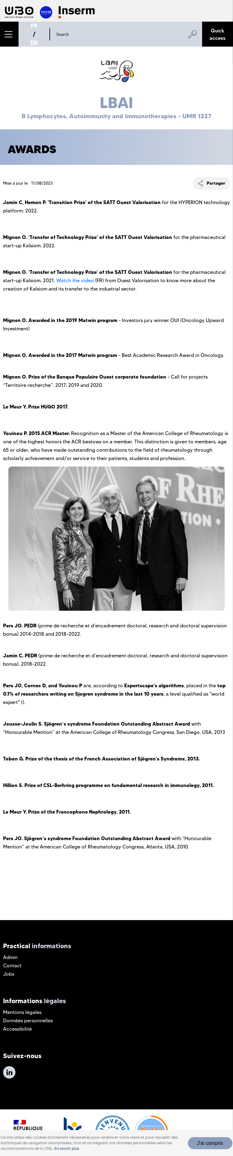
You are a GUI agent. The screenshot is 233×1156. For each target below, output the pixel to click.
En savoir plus (66, 1148)
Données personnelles (28, 1021)
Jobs (8, 974)
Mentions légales (22, 1012)
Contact (12, 966)
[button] (9, 34)
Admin (10, 957)
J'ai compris (210, 1143)
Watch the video (75, 280)
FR (34, 25)
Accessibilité (17, 1029)
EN (34, 42)
